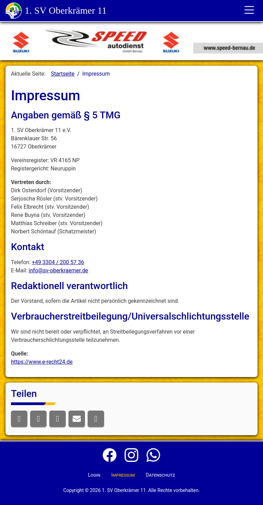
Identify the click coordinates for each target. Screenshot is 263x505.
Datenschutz (160, 475)
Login (94, 475)
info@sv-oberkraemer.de (58, 270)
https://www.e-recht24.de (42, 362)
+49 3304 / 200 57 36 (58, 262)
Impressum (123, 475)
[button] (19, 419)
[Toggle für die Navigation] (249, 10)
